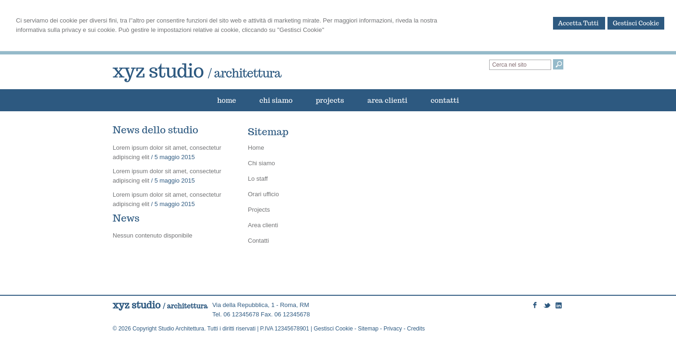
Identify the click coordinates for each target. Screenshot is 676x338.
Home (256, 147)
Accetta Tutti (579, 23)
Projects (259, 209)
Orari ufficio (263, 194)
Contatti (258, 240)
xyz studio (197, 70)
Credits (416, 328)
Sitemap (368, 328)
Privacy (393, 328)
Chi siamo (261, 163)
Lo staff (258, 178)
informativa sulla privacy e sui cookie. (66, 29)
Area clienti (263, 225)
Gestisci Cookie (636, 23)
